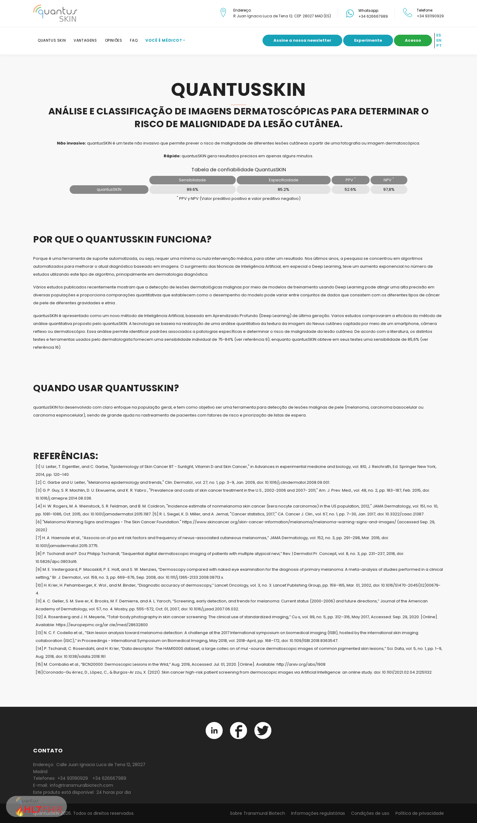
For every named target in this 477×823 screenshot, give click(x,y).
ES (438, 35)
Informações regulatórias (318, 813)
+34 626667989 (373, 16)
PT (439, 45)
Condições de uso (370, 813)
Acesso (413, 40)
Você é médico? (163, 40)
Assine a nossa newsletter (302, 40)
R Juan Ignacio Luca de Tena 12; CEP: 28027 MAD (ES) (282, 16)
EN (438, 40)
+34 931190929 (430, 16)
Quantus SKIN (52, 40)
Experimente (368, 40)
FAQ (134, 40)
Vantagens (85, 40)
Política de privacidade (419, 813)
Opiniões (113, 40)
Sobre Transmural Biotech (257, 813)
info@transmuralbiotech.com (81, 785)
